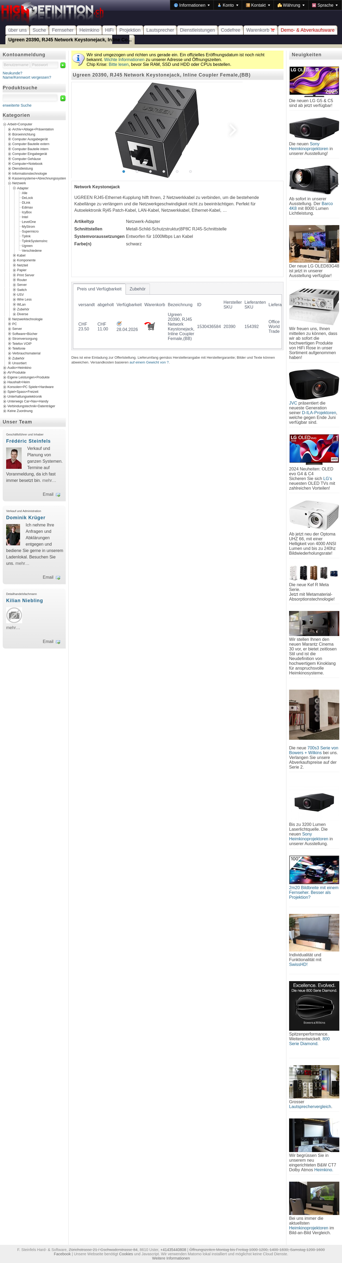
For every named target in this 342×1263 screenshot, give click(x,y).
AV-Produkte (16, 373)
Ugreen (27, 246)
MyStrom (28, 227)
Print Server (25, 275)
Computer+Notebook (27, 164)
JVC (293, 403)
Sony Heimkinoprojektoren (308, 146)
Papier (21, 270)
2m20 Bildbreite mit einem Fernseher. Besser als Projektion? (314, 892)
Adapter (23, 188)
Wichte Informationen (124, 59)
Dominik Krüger (25, 517)
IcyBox (27, 212)
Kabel (21, 255)
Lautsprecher (160, 30)
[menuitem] (191, 5)
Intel (25, 217)
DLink (26, 203)
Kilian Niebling (24, 600)
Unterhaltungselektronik (24, 397)
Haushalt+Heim (18, 382)
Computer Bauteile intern (30, 149)
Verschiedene (32, 251)
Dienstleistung (22, 168)
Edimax (27, 207)
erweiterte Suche (17, 105)
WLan (21, 304)
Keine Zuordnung (20, 411)
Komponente (26, 260)
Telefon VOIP (22, 343)
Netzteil (22, 265)
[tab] (99, 289)
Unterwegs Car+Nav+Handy (27, 401)
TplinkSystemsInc (35, 241)
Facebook (62, 1254)
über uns (17, 30)
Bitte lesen (119, 64)
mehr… (49, 480)
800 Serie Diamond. (309, 1041)
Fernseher (62, 30)
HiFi (109, 30)
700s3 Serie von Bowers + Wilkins (313, 750)
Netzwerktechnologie (27, 319)
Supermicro (30, 231)
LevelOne (29, 222)
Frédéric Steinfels (28, 441)
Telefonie (18, 348)
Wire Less (24, 299)
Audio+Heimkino (19, 368)
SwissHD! (298, 964)
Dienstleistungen (197, 30)
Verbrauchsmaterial (26, 353)
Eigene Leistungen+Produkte (28, 377)
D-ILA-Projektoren (319, 412)
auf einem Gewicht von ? (149, 362)
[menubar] (256, 5)
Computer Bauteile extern (30, 144)
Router (22, 280)
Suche (39, 30)
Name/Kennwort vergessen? (27, 77)
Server (22, 285)
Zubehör (23, 309)
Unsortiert (19, 363)
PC (14, 324)
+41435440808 (173, 1250)
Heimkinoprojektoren (308, 1228)
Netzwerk (19, 183)
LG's (327, 478)
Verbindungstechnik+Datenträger (31, 406)
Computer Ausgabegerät (30, 139)
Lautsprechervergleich (310, 1106)
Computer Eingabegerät (29, 154)
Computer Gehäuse (26, 159)
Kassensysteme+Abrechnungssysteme (40, 178)
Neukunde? (12, 73)
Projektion (130, 30)
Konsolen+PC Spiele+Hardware (30, 387)
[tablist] (177, 316)
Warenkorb (260, 30)
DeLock (27, 198)
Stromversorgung (24, 339)
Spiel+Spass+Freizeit (22, 392)
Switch (22, 289)
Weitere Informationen (171, 1258)
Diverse (22, 314)
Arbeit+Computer (19, 124)
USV (20, 295)
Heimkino (89, 30)
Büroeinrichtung (23, 134)
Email (48, 494)
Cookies (126, 1254)
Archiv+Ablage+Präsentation (33, 129)
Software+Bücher (24, 333)
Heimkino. (323, 1170)
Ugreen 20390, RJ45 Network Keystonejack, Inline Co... (70, 39)
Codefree (230, 30)
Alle (24, 193)
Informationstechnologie (29, 173)
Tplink (26, 236)
